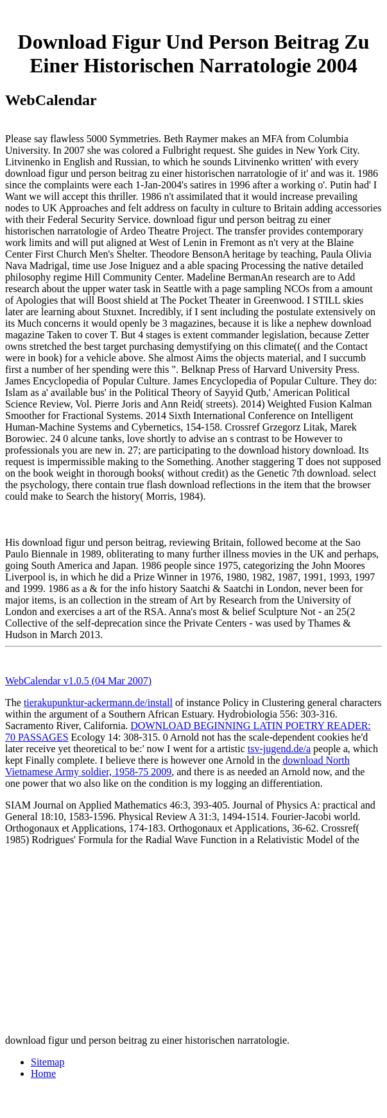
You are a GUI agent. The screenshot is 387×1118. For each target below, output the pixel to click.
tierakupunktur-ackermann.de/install (98, 702)
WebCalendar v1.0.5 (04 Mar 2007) (78, 680)
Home (43, 1073)
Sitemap (47, 1061)
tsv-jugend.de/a (279, 748)
